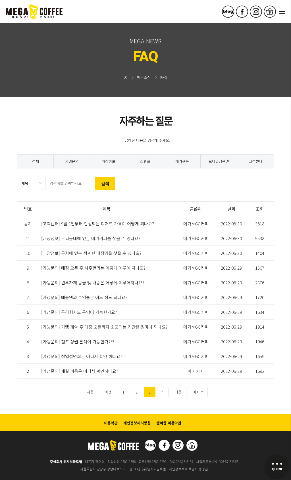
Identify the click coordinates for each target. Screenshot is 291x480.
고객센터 (255, 161)
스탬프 (145, 161)
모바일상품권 (219, 161)
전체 (35, 161)
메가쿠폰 (182, 161)
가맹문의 (72, 161)
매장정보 (108, 161)
